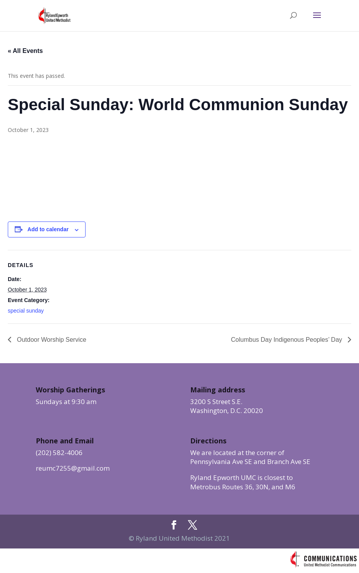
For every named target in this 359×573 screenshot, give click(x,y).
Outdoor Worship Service (50, 339)
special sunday (26, 311)
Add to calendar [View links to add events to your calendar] (48, 229)
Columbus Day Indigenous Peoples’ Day (287, 339)
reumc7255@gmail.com (73, 468)
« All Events (25, 50)
